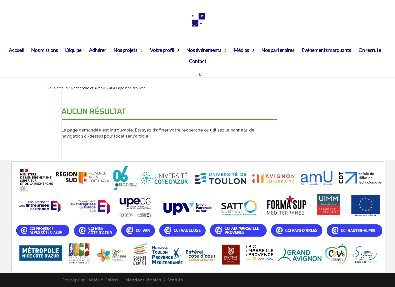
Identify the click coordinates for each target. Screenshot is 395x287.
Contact (197, 61)
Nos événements (203, 50)
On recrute (369, 50)
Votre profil (162, 50)
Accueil (16, 50)
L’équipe (73, 50)
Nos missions (44, 50)
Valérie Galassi (104, 279)
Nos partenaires (277, 50)
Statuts (175, 279)
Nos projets (125, 50)
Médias (241, 50)
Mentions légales (143, 279)
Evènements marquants (326, 50)
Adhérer (97, 50)
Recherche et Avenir (88, 88)
